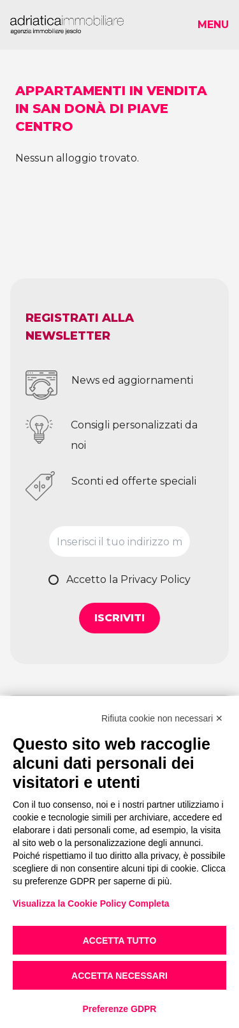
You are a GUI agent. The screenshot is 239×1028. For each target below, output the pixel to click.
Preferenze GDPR (120, 1009)
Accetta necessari (119, 976)
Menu (213, 25)
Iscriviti (119, 618)
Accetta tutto (120, 940)
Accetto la (128, 579)
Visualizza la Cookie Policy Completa (91, 903)
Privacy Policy (155, 579)
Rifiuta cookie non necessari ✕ (162, 718)
